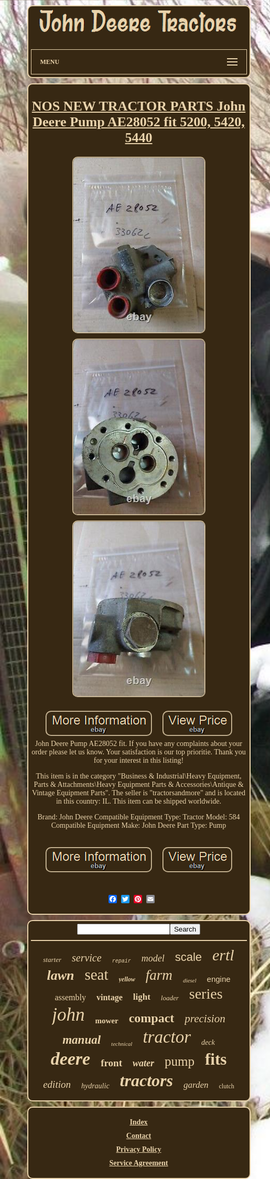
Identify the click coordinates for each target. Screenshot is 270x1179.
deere (71, 1058)
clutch (226, 1086)
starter (52, 960)
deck (208, 1042)
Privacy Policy (138, 1149)
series (206, 994)
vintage (109, 997)
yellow (127, 979)
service (87, 958)
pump (180, 1061)
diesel (190, 980)
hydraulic (95, 1086)
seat (96, 974)
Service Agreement (138, 1163)
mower (106, 1020)
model (153, 958)
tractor (167, 1036)
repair (121, 961)
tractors (146, 1080)
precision (205, 1018)
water (143, 1063)
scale (188, 957)
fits (215, 1059)
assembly (70, 997)
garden (196, 1085)
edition (57, 1084)
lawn (60, 975)
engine (219, 979)
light (141, 997)
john (68, 1014)
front (111, 1062)
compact (152, 1018)
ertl (223, 955)
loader (170, 998)
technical (121, 1044)
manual (81, 1039)
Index (138, 1122)
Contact (138, 1136)
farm (159, 975)
